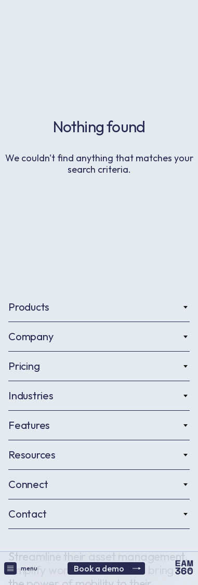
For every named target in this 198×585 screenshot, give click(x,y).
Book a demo (107, 568)
